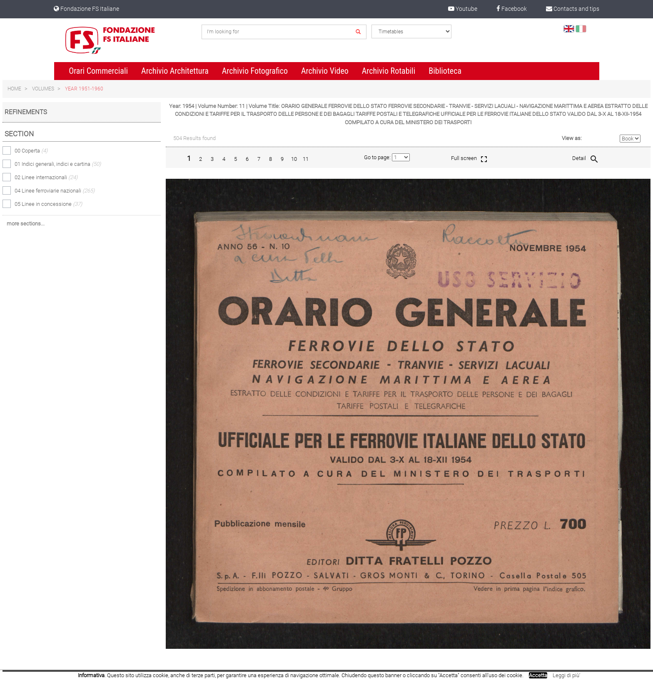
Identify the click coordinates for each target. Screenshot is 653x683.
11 (306, 159)
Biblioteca (445, 71)
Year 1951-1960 (84, 89)
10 (294, 159)
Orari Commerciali (98, 71)
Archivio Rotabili (389, 71)
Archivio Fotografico (255, 71)
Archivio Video (325, 71)
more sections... (26, 223)
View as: (572, 138)
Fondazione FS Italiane (86, 8)
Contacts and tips (572, 8)
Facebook (511, 8)
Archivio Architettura (175, 71)
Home (14, 89)
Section (19, 134)
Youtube (462, 8)
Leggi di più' (566, 675)
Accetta (538, 675)
